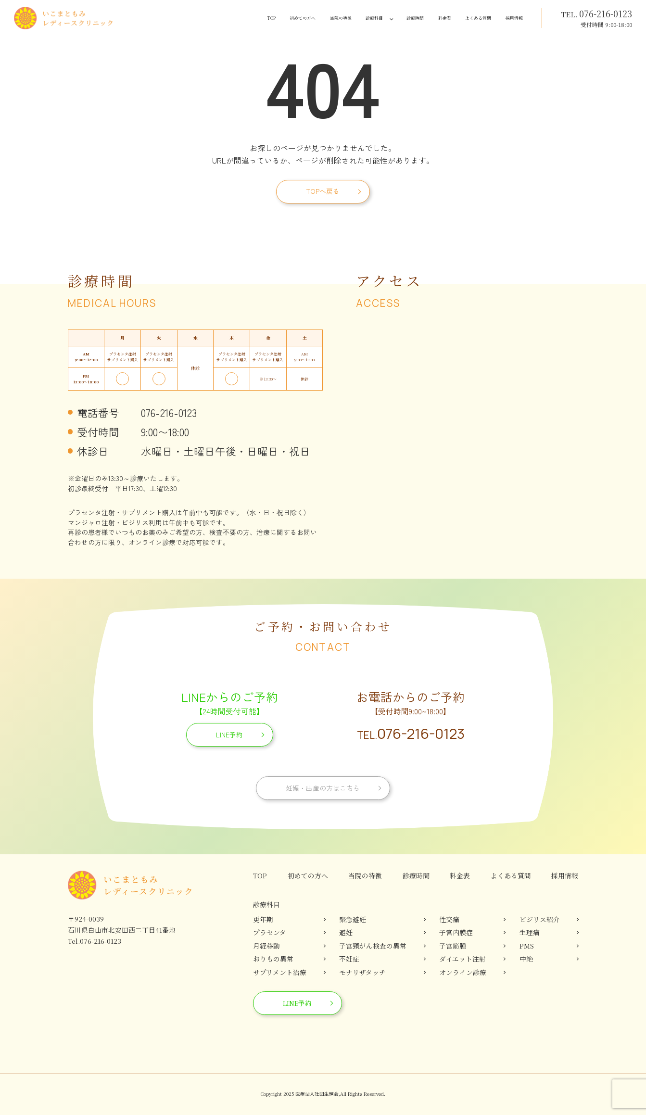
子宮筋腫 (452, 945)
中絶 (526, 958)
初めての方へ (232, 18)
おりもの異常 (273, 958)
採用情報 (508, 18)
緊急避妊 (352, 919)
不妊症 (349, 958)
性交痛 (449, 919)
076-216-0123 (411, 733)
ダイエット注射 (462, 958)
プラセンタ (269, 932)
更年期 (263, 919)
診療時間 (378, 18)
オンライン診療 (462, 972)
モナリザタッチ (362, 972)
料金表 (416, 18)
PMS (526, 945)
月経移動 (266, 945)
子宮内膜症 (456, 932)
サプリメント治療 (279, 972)
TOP (191, 18)
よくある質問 (461, 18)
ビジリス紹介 (539, 919)
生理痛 (529, 932)
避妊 (346, 932)
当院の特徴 (284, 18)
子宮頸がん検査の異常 (372, 945)
